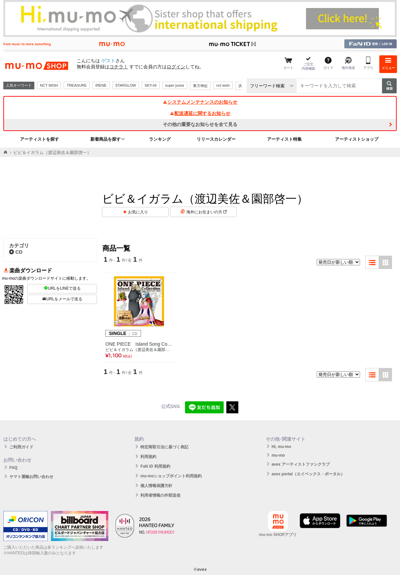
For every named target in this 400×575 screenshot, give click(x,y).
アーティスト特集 (284, 139)
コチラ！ (118, 66)
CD (16, 252)
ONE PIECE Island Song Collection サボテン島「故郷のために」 (139, 344)
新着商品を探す (105, 139)
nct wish (223, 85)
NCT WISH (49, 85)
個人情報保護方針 (156, 485)
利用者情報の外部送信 (160, 495)
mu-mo (278, 455)
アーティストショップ (356, 139)
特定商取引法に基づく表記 (164, 447)
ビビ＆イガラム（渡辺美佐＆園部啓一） (139, 349)
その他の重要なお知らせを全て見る (200, 124)
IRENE (101, 85)
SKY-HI (151, 85)
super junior (174, 85)
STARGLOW (125, 85)
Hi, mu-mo (281, 446)
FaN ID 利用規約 (155, 466)
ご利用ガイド (21, 447)
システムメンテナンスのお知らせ (200, 102)
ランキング (160, 139)
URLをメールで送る (62, 299)
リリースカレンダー (216, 139)
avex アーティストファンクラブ (301, 464)
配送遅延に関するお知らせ (200, 113)
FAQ (13, 467)
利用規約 (148, 456)
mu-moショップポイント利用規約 (171, 476)
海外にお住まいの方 (206, 212)
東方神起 (200, 86)
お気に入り (138, 212)
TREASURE (77, 85)
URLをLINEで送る (62, 288)
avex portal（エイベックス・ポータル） (308, 474)
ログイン (176, 66)
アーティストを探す (39, 139)
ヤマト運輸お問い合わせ (31, 476)
